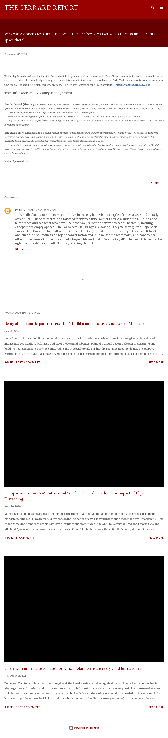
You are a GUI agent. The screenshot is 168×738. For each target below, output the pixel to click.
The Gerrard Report (41, 7)
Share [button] (155, 183)
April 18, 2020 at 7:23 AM (42, 209)
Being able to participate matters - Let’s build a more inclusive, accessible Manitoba (75, 323)
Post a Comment (28, 362)
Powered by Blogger (84, 727)
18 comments (25, 537)
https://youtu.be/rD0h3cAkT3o (133, 84)
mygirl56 (20, 209)
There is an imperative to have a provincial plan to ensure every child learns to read (74, 668)
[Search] (153, 6)
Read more (156, 362)
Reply (19, 248)
